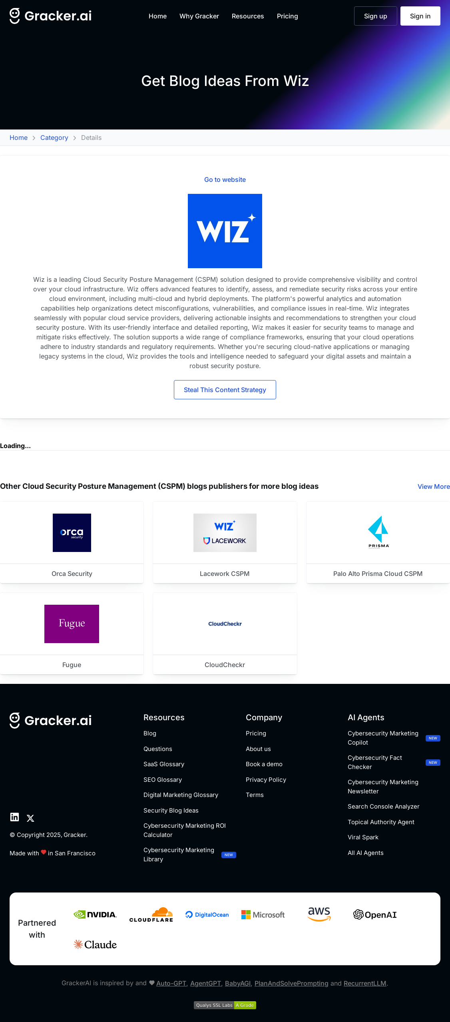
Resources (248, 16)
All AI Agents (366, 853)
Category (54, 137)
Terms (255, 795)
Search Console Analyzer (384, 806)
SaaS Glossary (163, 764)
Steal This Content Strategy (225, 390)
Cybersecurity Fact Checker (394, 762)
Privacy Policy (266, 779)
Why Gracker (199, 16)
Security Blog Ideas (171, 810)
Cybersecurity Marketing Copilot (394, 737)
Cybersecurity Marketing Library (189, 854)
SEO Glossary (162, 779)
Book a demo (264, 764)
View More (434, 486)
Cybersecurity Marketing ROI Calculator (184, 830)
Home (158, 16)
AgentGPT (205, 983)
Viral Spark (363, 837)
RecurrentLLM (365, 983)
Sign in (420, 16)
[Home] (51, 16)
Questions (157, 749)
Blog (149, 733)
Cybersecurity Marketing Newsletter (383, 786)
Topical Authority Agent (381, 822)
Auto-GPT (171, 983)
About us (258, 749)
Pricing (287, 16)
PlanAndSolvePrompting (292, 983)
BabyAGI (238, 983)
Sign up (375, 16)
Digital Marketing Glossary (180, 795)
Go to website (225, 179)
